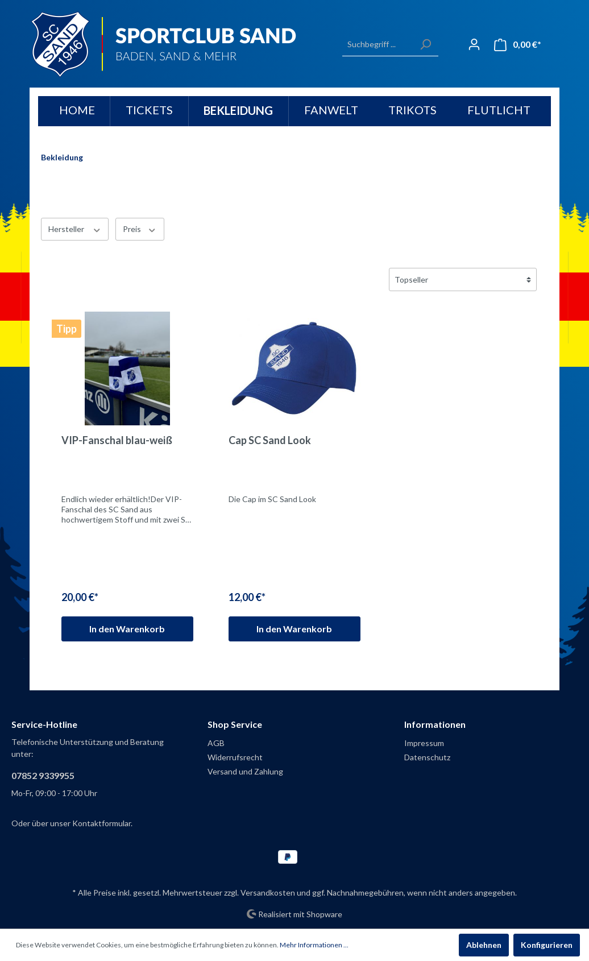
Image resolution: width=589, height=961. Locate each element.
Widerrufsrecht (235, 757)
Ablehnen (483, 945)
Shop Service (235, 724)
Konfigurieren (547, 945)
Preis (140, 228)
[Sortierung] (463, 279)
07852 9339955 (42, 775)
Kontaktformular (101, 823)
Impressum (424, 743)
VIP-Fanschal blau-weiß (116, 440)
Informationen (435, 724)
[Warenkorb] (517, 45)
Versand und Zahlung (245, 771)
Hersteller (75, 228)
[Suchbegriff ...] (377, 44)
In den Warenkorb (127, 628)
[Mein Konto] (474, 44)
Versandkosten (267, 892)
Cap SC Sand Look (270, 440)
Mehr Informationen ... (314, 945)
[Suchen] (425, 44)
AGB (216, 743)
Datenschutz (427, 757)
